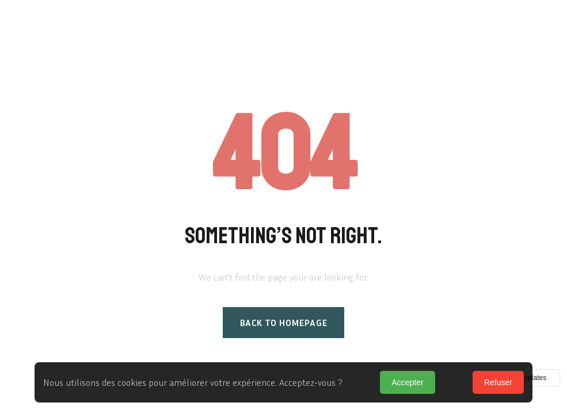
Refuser (498, 382)
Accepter (407, 382)
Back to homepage (284, 322)
